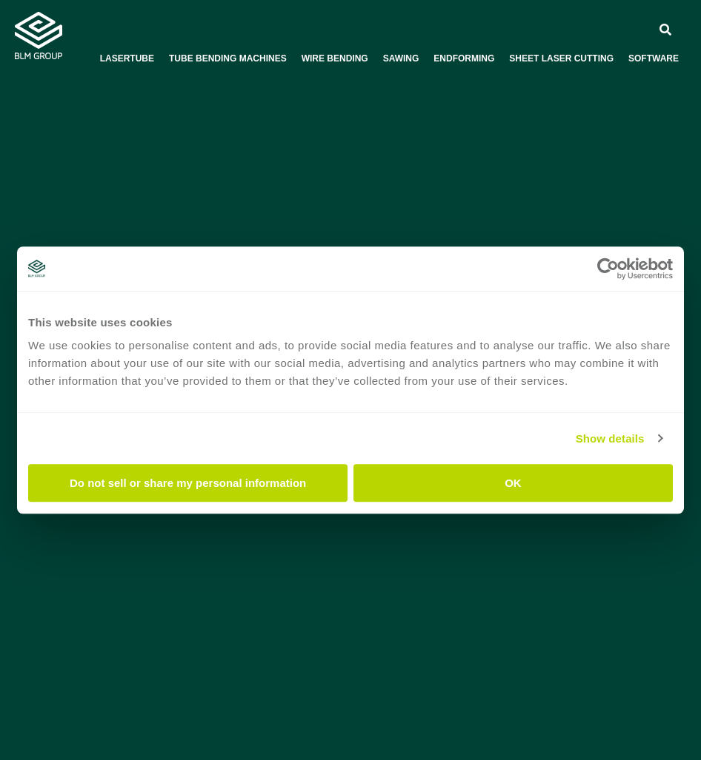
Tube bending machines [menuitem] (228, 58)
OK (513, 483)
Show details (610, 438)
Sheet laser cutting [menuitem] (561, 58)
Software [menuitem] (653, 58)
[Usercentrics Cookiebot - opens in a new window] (608, 269)
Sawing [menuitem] (401, 58)
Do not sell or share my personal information (188, 483)
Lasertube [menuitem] (127, 58)
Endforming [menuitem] (463, 58)
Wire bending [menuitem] (335, 58)
